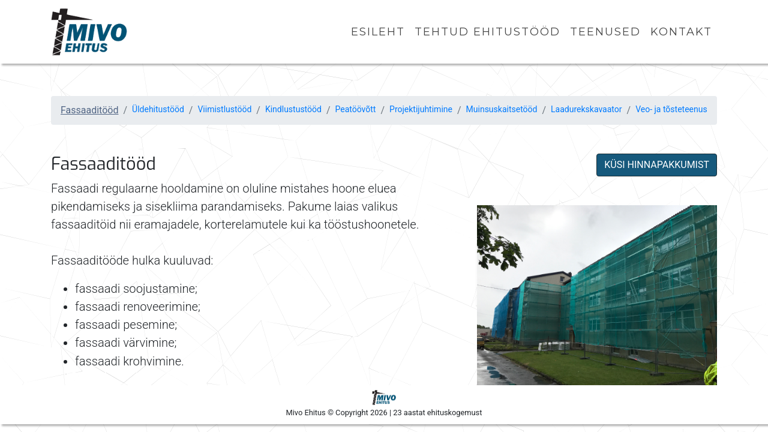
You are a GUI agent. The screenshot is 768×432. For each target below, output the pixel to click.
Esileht (378, 31)
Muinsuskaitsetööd (502, 109)
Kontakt (681, 31)
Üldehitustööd (158, 109)
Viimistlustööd (224, 109)
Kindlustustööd (293, 109)
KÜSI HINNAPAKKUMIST (656, 164)
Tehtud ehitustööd (487, 31)
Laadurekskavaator (586, 109)
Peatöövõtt (355, 109)
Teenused (605, 31)
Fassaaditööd (89, 110)
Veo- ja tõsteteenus (671, 109)
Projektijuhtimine (420, 109)
